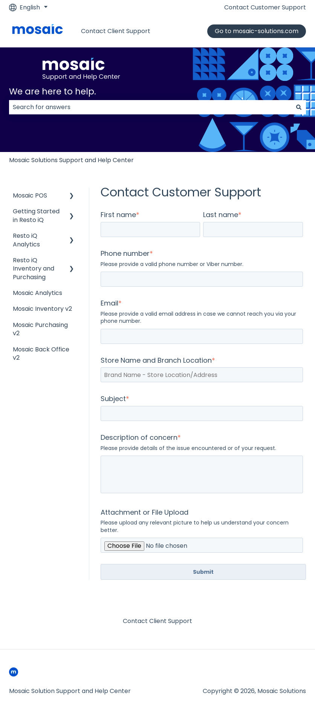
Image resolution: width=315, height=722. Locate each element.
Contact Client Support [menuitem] (157, 621)
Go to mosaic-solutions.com (256, 31)
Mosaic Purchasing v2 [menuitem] (40, 329)
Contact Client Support (115, 31)
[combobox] (150, 107)
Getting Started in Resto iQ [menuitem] (36, 215)
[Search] (299, 107)
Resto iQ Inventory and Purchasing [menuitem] (33, 268)
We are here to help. (52, 91)
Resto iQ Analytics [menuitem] (26, 239)
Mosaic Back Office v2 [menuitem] (41, 353)
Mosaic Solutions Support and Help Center (71, 160)
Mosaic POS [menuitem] (30, 195)
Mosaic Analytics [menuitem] (37, 293)
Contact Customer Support (265, 7)
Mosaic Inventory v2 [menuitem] (42, 308)
